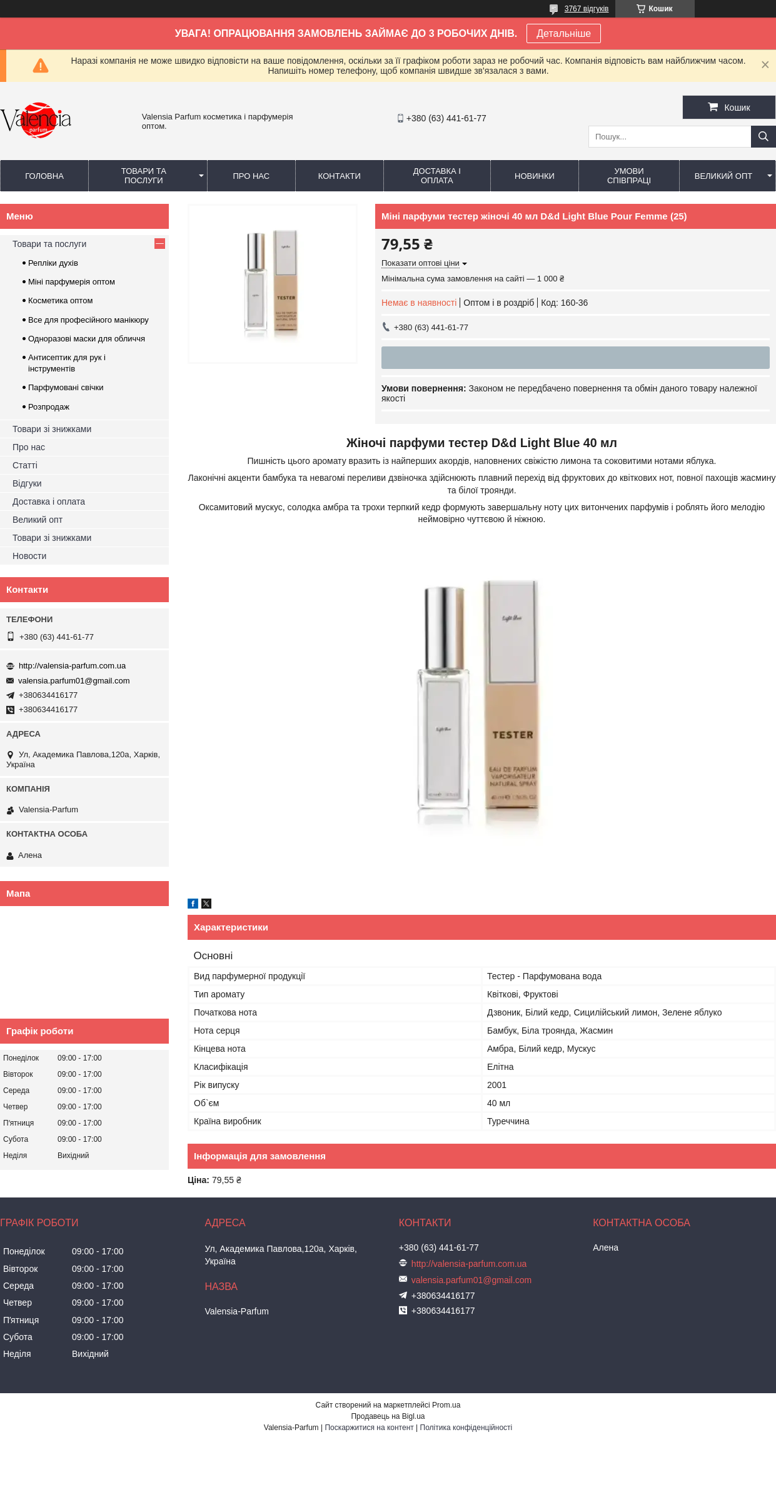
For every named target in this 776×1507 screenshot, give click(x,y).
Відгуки (27, 483)
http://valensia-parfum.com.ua (72, 665)
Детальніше (564, 33)
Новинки (535, 176)
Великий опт (724, 176)
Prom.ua (446, 1405)
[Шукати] (763, 137)
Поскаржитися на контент (369, 1427)
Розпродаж (48, 406)
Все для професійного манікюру (88, 320)
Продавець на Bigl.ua (388, 1416)
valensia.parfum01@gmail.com (74, 680)
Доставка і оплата (437, 175)
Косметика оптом (60, 300)
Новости (29, 556)
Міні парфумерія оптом (71, 281)
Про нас (251, 176)
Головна (44, 176)
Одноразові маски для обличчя (86, 338)
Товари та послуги (143, 175)
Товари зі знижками (52, 429)
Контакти (339, 176)
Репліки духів (53, 263)
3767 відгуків (587, 8)
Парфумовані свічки (66, 387)
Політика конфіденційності (466, 1427)
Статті (25, 465)
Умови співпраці (629, 175)
